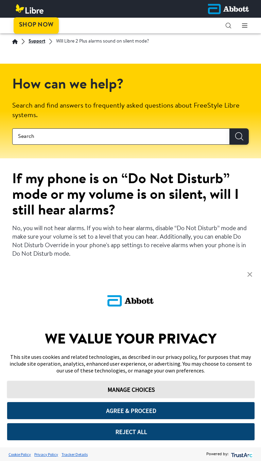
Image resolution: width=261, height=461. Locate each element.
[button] (228, 25)
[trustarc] (241, 454)
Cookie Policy (19, 454)
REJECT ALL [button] (131, 432)
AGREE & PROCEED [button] (131, 411)
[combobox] (121, 136)
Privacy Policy (46, 454)
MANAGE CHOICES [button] (131, 390)
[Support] (37, 42)
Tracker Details (75, 454)
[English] (15, 41)
